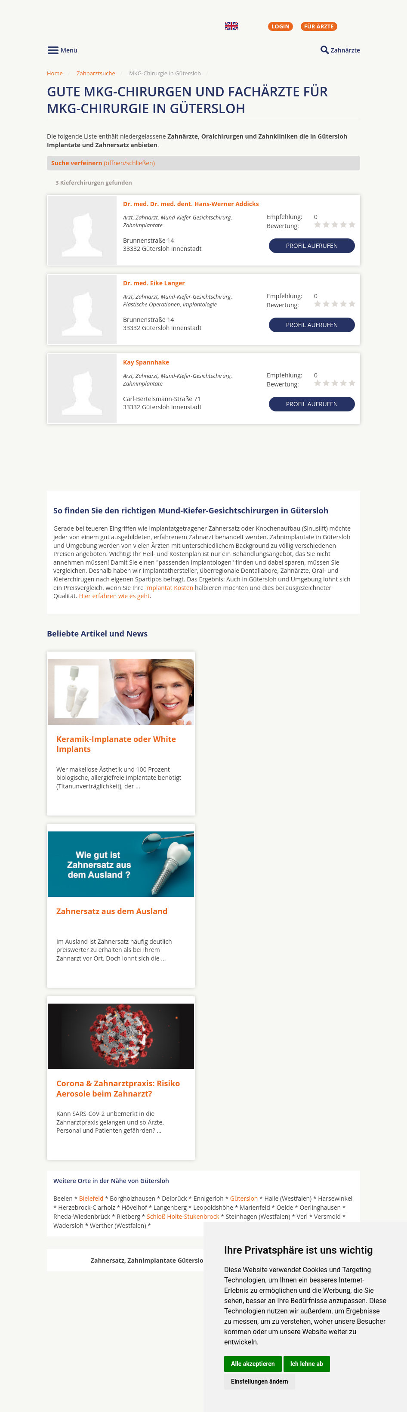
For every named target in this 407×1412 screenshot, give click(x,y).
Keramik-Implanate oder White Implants (116, 743)
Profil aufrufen (312, 245)
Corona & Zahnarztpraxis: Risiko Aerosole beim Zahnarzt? (118, 915)
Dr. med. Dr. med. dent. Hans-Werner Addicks (191, 204)
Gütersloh (244, 1025)
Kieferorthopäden (79, 1373)
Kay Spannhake (146, 362)
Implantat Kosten (169, 588)
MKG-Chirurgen (76, 1362)
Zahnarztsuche (96, 73)
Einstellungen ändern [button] (259, 1381)
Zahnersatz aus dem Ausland (267, 738)
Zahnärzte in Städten (163, 1352)
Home (55, 73)
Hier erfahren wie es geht (114, 596)
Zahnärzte (345, 50)
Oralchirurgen (74, 1352)
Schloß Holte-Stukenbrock (183, 1043)
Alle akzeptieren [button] (253, 1363)
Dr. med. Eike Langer (154, 283)
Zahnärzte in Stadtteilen (152, 1366)
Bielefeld (91, 1025)
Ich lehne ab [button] (306, 1363)
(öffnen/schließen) (103, 163)
